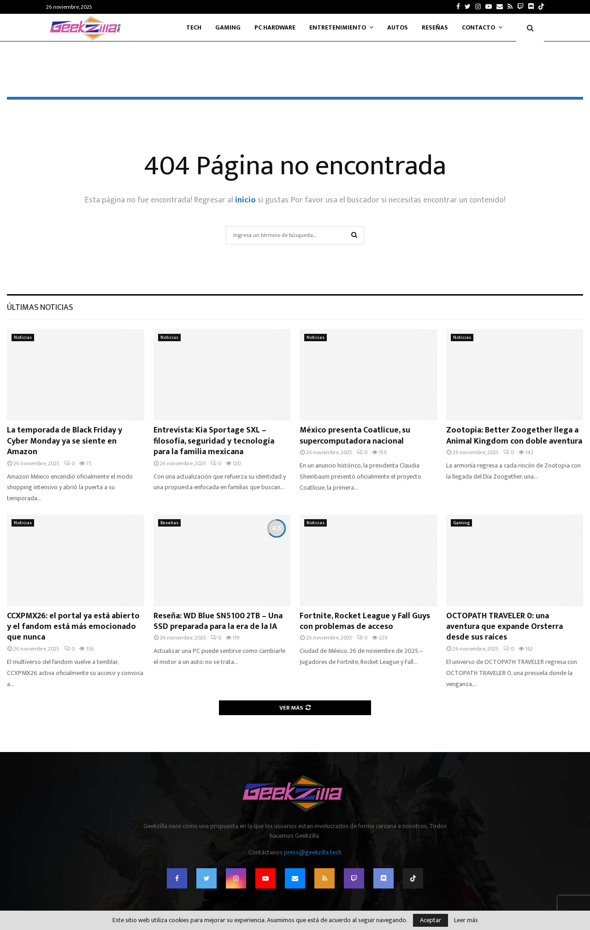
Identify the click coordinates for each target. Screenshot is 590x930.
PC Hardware (274, 27)
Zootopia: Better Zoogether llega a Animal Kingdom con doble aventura (514, 435)
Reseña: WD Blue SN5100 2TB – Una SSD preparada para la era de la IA (218, 621)
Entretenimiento (337, 27)
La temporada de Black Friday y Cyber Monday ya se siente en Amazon (64, 441)
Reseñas (435, 27)
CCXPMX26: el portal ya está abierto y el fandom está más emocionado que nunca (73, 627)
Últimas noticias (40, 307)
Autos (397, 27)
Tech (193, 27)
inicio (245, 200)
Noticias (23, 337)
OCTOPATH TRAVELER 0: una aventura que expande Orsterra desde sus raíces (504, 627)
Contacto (478, 27)
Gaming (228, 27)
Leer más (466, 920)
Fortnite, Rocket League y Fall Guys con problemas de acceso (365, 621)
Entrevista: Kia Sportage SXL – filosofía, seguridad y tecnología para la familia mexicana (213, 441)
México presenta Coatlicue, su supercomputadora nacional (355, 435)
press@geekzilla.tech (313, 852)
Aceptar (430, 920)
